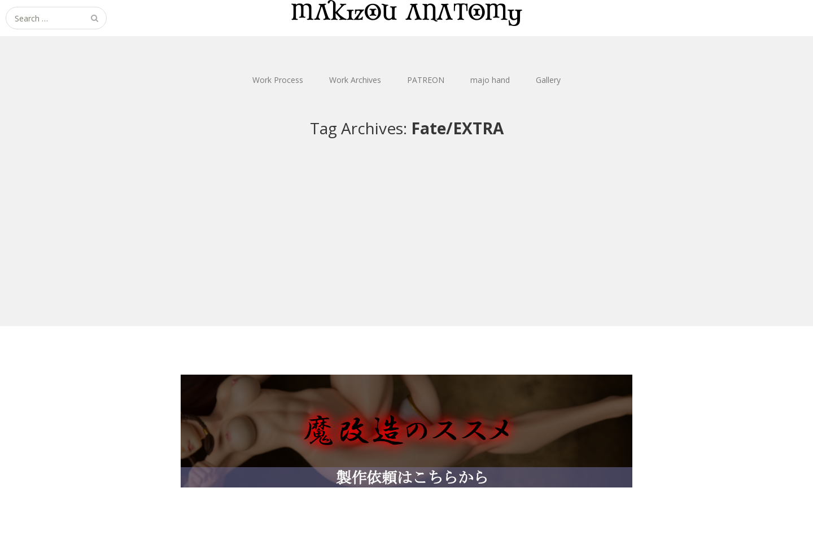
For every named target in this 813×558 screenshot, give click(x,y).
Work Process (277, 79)
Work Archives (355, 79)
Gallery (548, 79)
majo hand (490, 79)
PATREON (425, 79)
